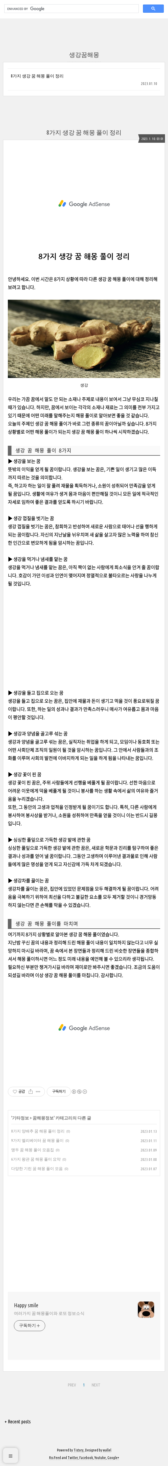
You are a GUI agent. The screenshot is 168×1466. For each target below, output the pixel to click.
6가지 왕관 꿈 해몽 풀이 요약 (36, 1159)
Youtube (100, 1458)
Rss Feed (55, 1458)
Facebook (86, 1458)
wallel (107, 1450)
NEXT (96, 1385)
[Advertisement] (84, 203)
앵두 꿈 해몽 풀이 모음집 (32, 1150)
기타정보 (20, 1118)
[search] (71, 8)
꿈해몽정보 (43, 1118)
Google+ (113, 1458)
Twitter (73, 1458)
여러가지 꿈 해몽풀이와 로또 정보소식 (49, 1313)
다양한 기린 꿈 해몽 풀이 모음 (37, 1168)
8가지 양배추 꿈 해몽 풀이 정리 (38, 1131)
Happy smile (26, 1305)
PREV (72, 1385)
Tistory (79, 1450)
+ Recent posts (18, 1421)
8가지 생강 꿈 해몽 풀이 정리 (37, 75)
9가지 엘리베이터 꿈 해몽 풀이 (37, 1140)
